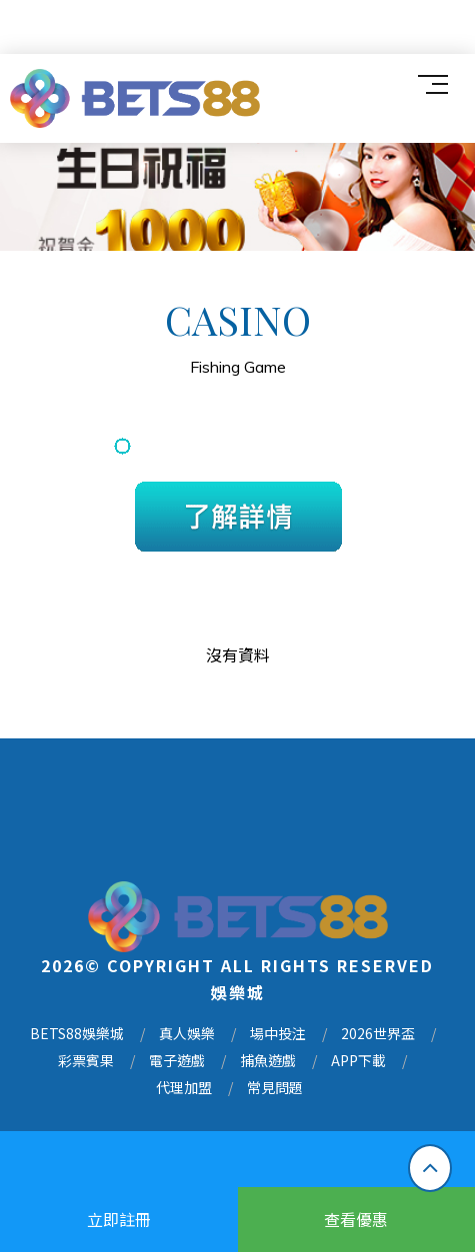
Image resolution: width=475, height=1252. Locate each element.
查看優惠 (356, 1219)
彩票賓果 (86, 1062)
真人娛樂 (187, 1035)
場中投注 (278, 1035)
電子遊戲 (177, 1062)
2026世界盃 (378, 1035)
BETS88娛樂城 (77, 1035)
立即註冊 (119, 1219)
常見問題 (275, 1089)
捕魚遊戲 (268, 1062)
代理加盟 (184, 1089)
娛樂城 (238, 993)
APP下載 (358, 1062)
